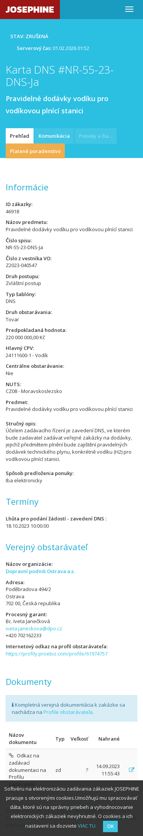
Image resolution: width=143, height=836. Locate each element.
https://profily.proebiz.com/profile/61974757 (57, 653)
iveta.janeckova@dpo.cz (34, 628)
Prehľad (19, 135)
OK (110, 826)
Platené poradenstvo (35, 151)
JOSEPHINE (30, 9)
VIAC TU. (87, 825)
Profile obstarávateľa (68, 712)
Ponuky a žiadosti (98, 135)
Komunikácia (54, 135)
